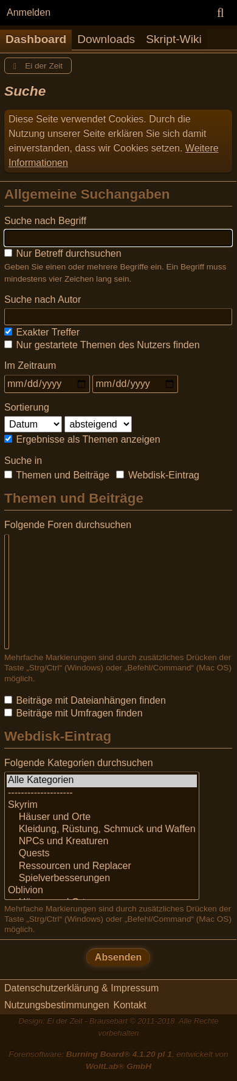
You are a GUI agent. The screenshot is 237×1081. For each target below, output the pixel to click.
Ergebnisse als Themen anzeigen (82, 439)
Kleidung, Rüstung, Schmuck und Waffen (102, 830)
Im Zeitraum (30, 365)
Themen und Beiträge (56, 475)
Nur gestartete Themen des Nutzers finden (102, 345)
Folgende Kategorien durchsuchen (78, 763)
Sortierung (26, 407)
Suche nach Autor (42, 299)
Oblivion (102, 891)
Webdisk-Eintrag (157, 475)
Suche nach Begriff (45, 221)
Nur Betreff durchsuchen (63, 253)
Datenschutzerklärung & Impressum (81, 988)
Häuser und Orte (102, 818)
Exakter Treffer (42, 332)
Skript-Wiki (174, 39)
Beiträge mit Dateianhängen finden (85, 700)
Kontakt (130, 1005)
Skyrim (102, 805)
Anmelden (28, 12)
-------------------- (102, 793)
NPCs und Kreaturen (102, 842)
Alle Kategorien (102, 781)
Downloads (106, 39)
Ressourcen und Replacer (102, 867)
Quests (102, 854)
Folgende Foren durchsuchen (67, 525)
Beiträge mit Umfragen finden (73, 713)
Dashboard (35, 39)
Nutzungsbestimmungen (56, 1005)
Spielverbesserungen (102, 879)
